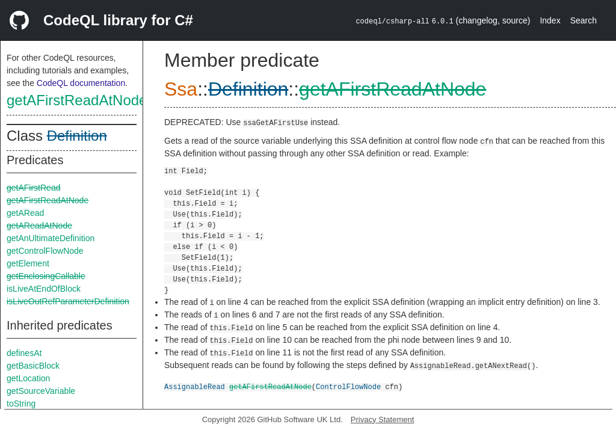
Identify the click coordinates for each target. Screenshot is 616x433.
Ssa (180, 89)
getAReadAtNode (39, 225)
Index (550, 20)
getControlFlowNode (45, 251)
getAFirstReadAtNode (77, 100)
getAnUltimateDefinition (50, 238)
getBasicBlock (33, 365)
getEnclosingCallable (46, 276)
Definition (77, 135)
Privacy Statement (382, 419)
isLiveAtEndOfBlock (44, 288)
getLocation (28, 378)
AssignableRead (194, 386)
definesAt (24, 353)
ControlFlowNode (348, 386)
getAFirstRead (33, 187)
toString (21, 403)
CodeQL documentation (81, 83)
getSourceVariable (41, 391)
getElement (28, 263)
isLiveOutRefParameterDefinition (68, 301)
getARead (25, 213)
